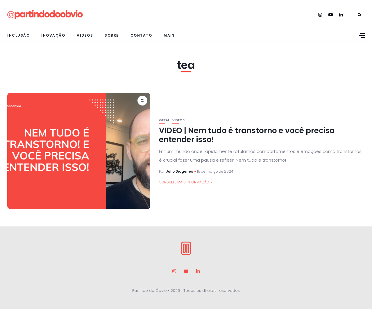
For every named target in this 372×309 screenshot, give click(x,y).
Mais (169, 35)
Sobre (112, 35)
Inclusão (18, 35)
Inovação (53, 35)
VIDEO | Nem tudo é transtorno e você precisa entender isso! (247, 135)
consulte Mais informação (184, 182)
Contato (141, 35)
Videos (85, 35)
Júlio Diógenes (179, 171)
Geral (164, 120)
